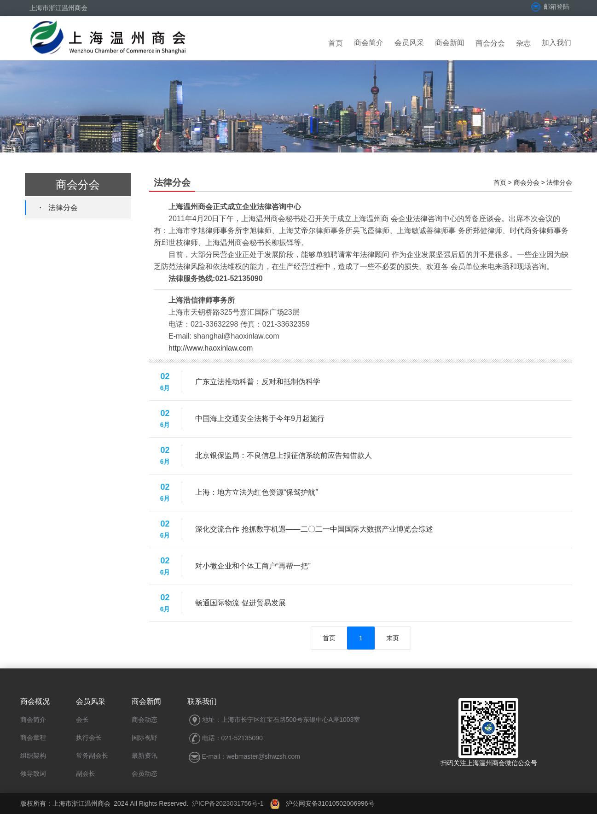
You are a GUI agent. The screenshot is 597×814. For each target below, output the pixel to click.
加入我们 (556, 43)
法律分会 (63, 207)
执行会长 (89, 737)
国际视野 (144, 737)
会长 (82, 719)
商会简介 (368, 43)
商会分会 (490, 43)
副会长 (85, 773)
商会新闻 (449, 43)
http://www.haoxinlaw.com (210, 348)
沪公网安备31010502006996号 (322, 803)
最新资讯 (144, 755)
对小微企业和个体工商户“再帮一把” (253, 566)
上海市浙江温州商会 (58, 8)
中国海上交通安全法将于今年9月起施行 (260, 418)
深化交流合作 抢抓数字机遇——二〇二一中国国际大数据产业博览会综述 (314, 529)
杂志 (523, 43)
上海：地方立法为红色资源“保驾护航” (256, 492)
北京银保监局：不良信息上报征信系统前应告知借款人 (283, 455)
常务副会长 (92, 755)
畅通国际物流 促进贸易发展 (240, 603)
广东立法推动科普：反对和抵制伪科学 (257, 382)
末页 (392, 638)
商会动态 (144, 719)
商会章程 (33, 737)
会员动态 (144, 773)
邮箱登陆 (549, 6)
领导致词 (33, 773)
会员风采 (409, 43)
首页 (335, 43)
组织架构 (33, 755)
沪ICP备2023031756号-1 (228, 803)
